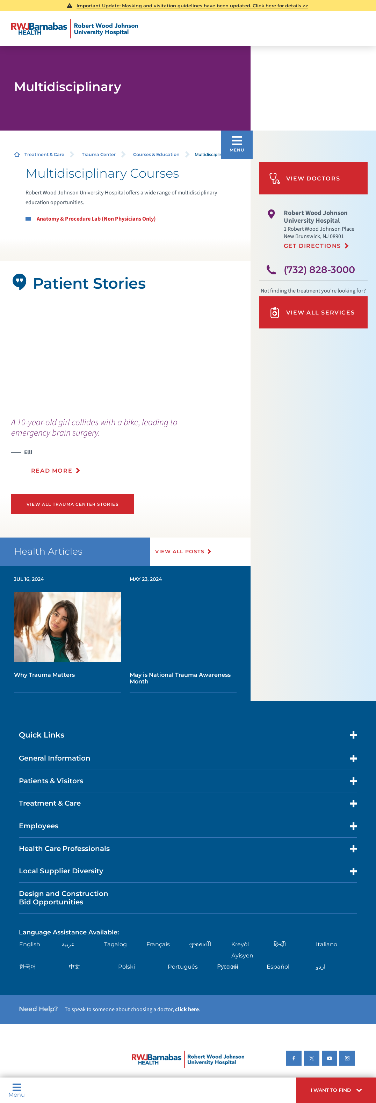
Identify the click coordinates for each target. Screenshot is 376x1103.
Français (158, 944)
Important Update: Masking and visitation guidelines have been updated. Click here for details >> (192, 5)
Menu (16, 1090)
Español (278, 966)
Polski (126, 966)
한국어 (27, 966)
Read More (52, 470)
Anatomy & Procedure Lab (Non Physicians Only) (96, 219)
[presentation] (116, 450)
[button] (336, 1090)
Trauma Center (99, 154)
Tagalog (115, 944)
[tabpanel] (125, 355)
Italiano (326, 944)
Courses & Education (156, 154)
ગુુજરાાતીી (200, 944)
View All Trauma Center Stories (72, 504)
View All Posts (179, 551)
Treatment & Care (44, 154)
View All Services (312, 312)
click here (187, 1009)
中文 (74, 966)
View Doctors (304, 178)
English (29, 944)
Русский (227, 966)
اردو (320, 966)
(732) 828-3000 (319, 269)
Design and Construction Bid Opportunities (63, 897)
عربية (68, 944)
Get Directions (312, 245)
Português (183, 966)
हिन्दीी (280, 944)
